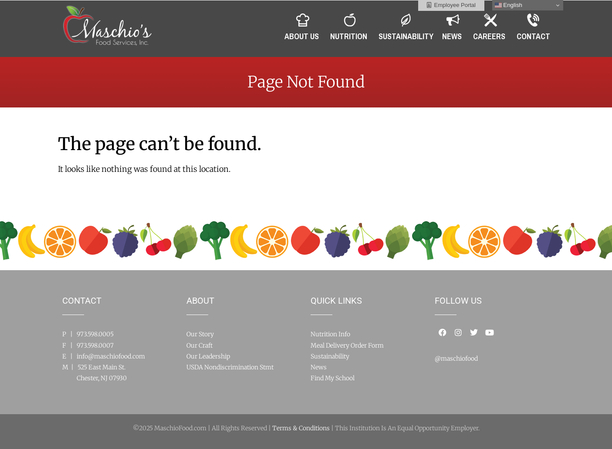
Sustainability (330, 356)
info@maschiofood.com (111, 356)
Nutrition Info (330, 334)
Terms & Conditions (301, 428)
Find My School (333, 378)
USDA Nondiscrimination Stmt (230, 367)
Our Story (200, 334)
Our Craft (199, 345)
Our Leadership (208, 356)
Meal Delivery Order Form (347, 345)
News (319, 367)
